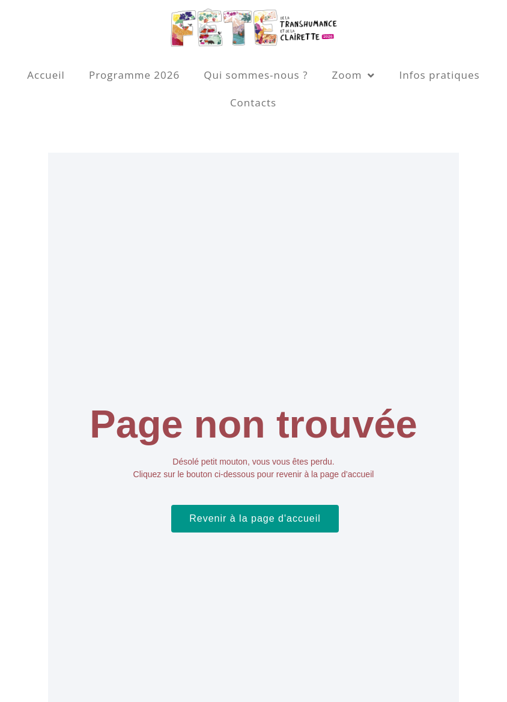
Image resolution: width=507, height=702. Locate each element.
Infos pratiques (439, 75)
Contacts (253, 102)
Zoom (353, 75)
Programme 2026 (134, 75)
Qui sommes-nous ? (256, 75)
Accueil (46, 75)
